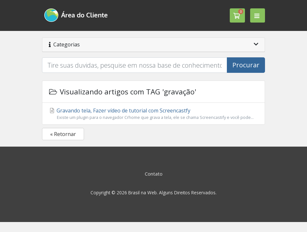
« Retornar (63, 134)
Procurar (245, 65)
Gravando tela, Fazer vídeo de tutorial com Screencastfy (153, 114)
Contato (154, 174)
